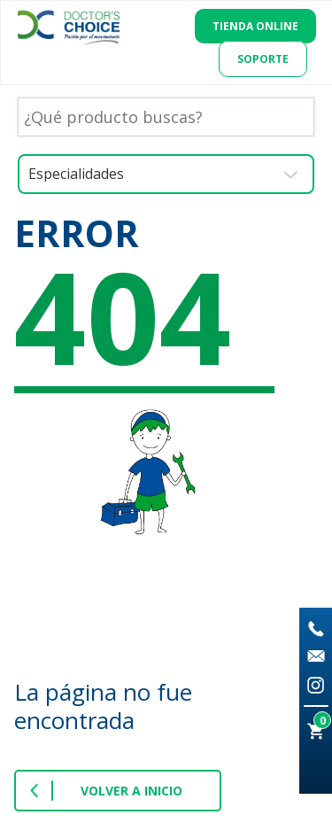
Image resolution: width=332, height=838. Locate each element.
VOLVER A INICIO (131, 790)
